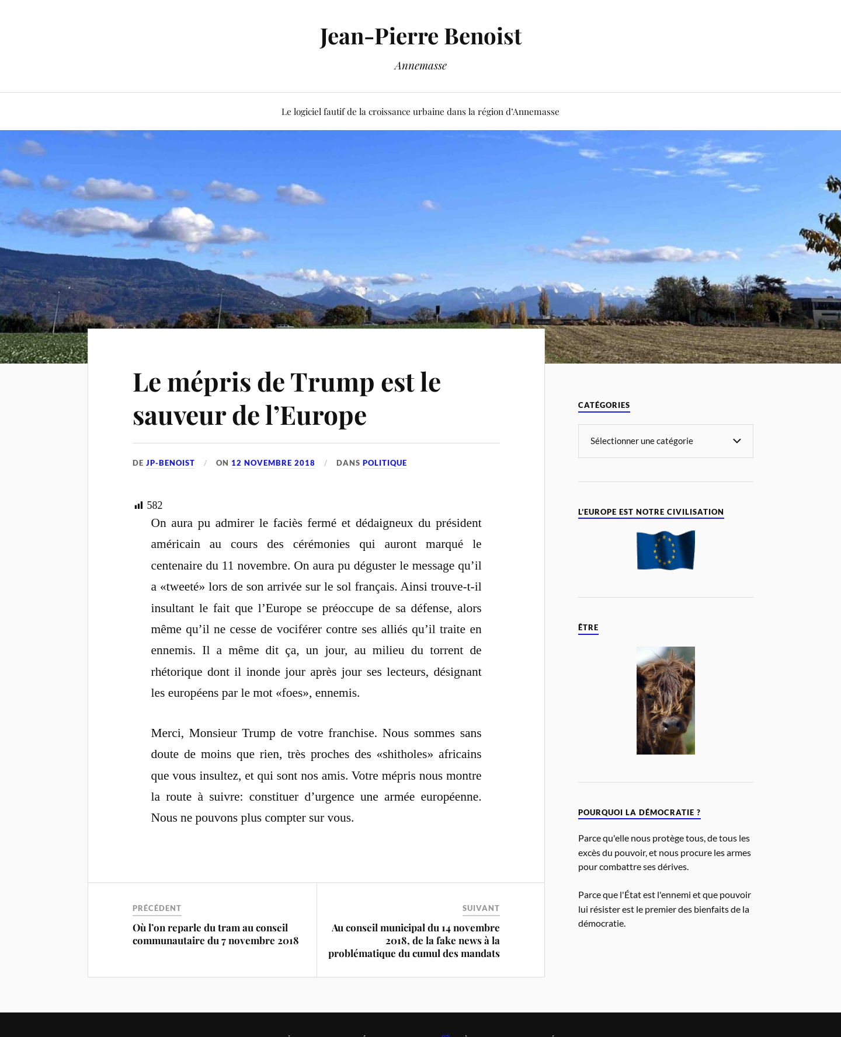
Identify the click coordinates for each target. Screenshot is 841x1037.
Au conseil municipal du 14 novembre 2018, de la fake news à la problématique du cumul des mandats (414, 940)
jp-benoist (170, 462)
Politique (385, 462)
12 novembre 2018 (273, 462)
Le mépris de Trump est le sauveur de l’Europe (287, 397)
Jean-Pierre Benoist (421, 35)
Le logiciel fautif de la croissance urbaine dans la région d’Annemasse (420, 111)
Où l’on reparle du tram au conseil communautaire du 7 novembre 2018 (216, 934)
